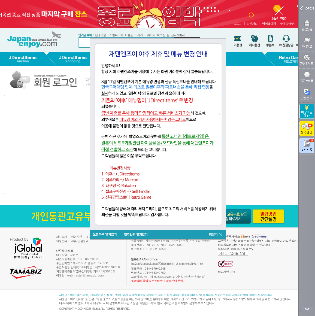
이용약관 (76, 237)
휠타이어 (117, 35)
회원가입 (252, 24)
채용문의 (61, 241)
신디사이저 (177, 35)
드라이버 (149, 35)
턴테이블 (100, 35)
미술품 (129, 35)
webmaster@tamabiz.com (85, 275)
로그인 (238, 24)
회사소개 (61, 237)
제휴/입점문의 (80, 241)
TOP (307, 309)
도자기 (138, 35)
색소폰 (161, 35)
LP (108, 35)
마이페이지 (269, 24)
